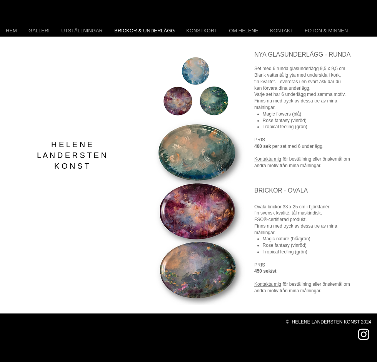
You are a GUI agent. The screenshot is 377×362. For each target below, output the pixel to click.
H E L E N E (71, 144)
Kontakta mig (267, 159)
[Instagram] (363, 334)
